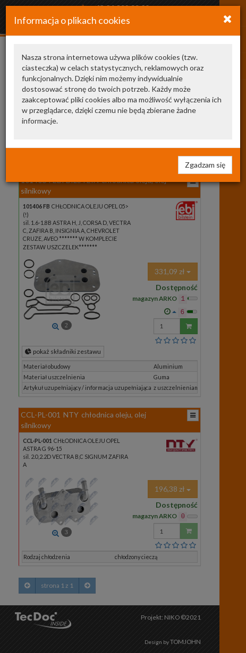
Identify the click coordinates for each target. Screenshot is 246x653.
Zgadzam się (205, 164)
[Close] (227, 18)
